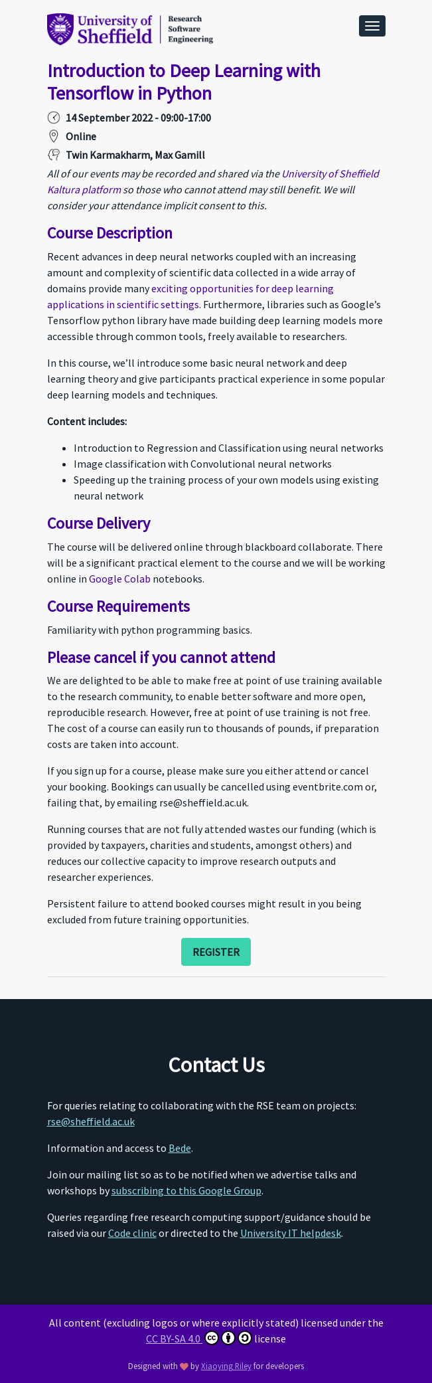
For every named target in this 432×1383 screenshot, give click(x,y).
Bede (180, 1147)
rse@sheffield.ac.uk (91, 1121)
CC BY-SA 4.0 (199, 1338)
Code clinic (132, 1233)
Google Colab (120, 578)
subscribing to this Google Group (186, 1190)
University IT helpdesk (290, 1233)
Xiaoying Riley (226, 1365)
